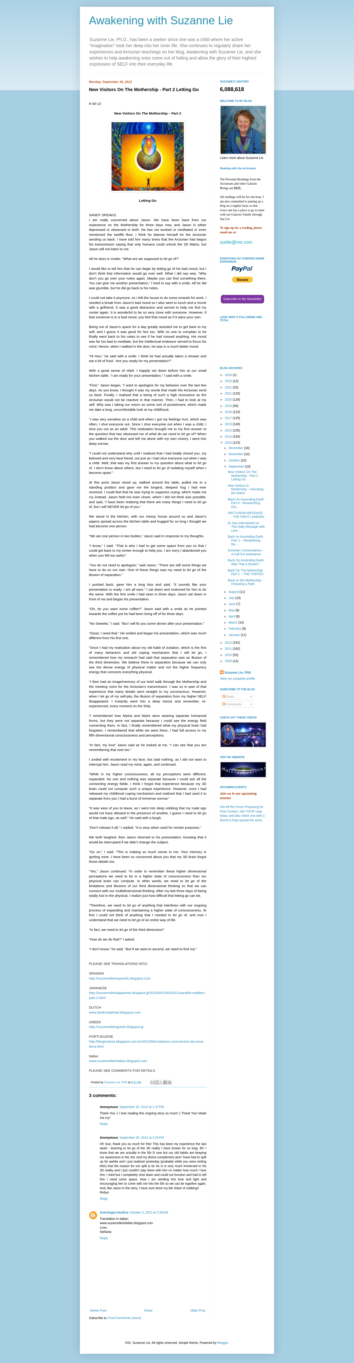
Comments (232, 704)
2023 (229, 381)
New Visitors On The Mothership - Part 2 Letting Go (243, 475)
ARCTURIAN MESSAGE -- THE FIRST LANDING (246, 515)
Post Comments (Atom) (124, 1318)
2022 (229, 387)
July (231, 598)
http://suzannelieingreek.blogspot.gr (116, 1027)
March (233, 622)
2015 (229, 430)
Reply (104, 1124)
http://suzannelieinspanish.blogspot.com (120, 978)
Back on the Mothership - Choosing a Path (245, 582)
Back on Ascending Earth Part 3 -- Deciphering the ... (245, 540)
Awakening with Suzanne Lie (161, 20)
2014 (229, 436)
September (236, 466)
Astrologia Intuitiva (114, 1212)
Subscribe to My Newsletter (242, 299)
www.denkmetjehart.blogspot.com (115, 1012)
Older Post (197, 1310)
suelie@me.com (236, 242)
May (231, 610)
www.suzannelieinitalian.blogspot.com (118, 1061)
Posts (228, 696)
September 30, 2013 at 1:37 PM (141, 1107)
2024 (229, 375)
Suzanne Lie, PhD (237, 672)
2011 (229, 648)
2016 (229, 424)
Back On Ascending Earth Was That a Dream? (246, 562)
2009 (229, 661)
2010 (229, 655)
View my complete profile (237, 678)
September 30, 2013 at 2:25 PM (141, 1137)
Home (148, 1310)
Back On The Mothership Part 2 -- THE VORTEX (245, 572)
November (236, 454)
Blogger (222, 1343)
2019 (229, 406)
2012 (229, 642)
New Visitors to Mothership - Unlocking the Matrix (245, 489)
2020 (229, 399)
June (232, 604)
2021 (229, 393)
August (233, 592)
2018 (229, 412)
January (234, 635)
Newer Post (98, 1310)
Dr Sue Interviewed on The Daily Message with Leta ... (246, 526)
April (232, 616)
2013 (229, 442)
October (234, 460)
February (235, 628)
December (236, 448)
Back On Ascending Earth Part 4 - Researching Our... (246, 503)
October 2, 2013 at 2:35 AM (149, 1212)
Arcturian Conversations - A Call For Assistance (245, 552)
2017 (229, 418)
